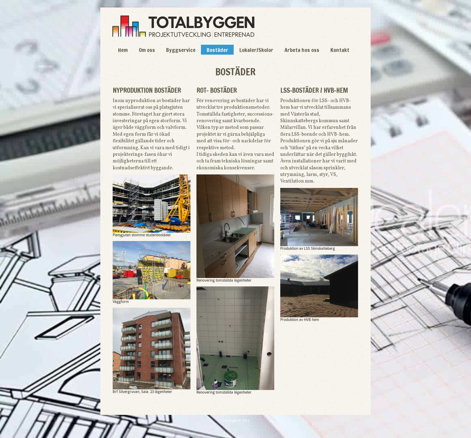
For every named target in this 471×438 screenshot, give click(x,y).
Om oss (147, 50)
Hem (123, 50)
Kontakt (339, 50)
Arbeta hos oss (301, 50)
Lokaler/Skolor (256, 50)
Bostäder (217, 50)
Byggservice (181, 50)
